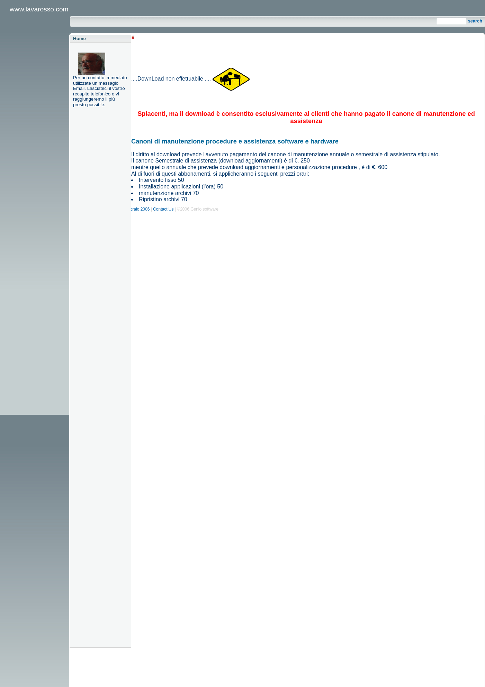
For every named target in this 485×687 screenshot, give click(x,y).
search (475, 21)
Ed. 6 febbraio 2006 (132, 209)
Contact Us (163, 209)
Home (79, 38)
